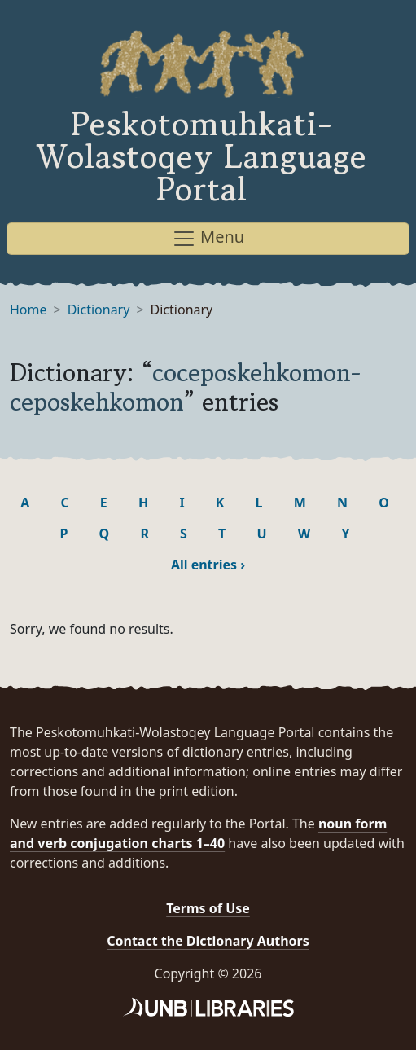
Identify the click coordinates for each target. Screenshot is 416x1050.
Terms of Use (208, 908)
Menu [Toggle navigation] (208, 238)
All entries (208, 564)
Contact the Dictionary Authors (208, 941)
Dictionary (99, 310)
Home (28, 310)
